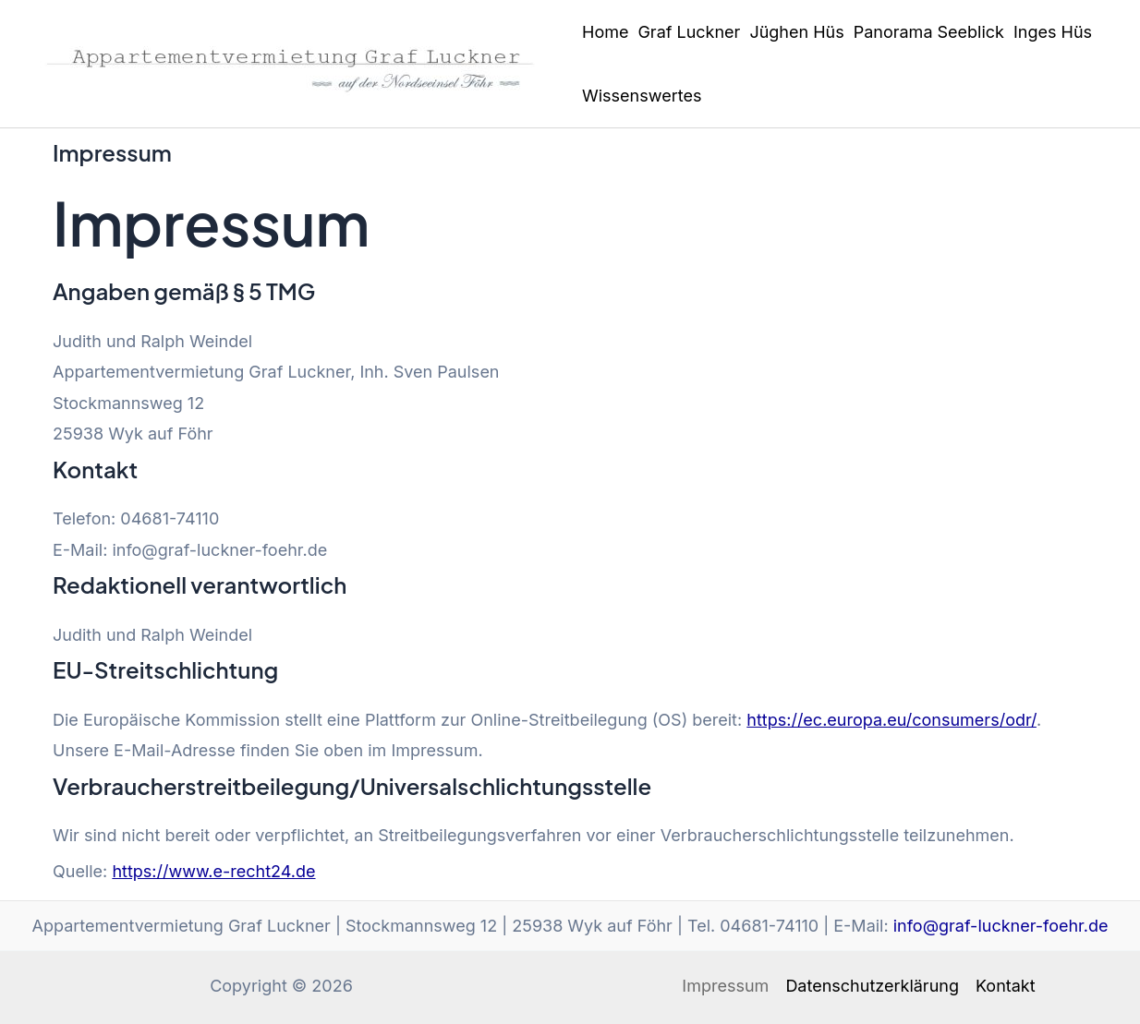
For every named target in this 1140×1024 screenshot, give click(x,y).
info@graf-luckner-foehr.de (1001, 925)
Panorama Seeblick (929, 32)
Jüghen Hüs (796, 32)
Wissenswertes (641, 95)
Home (605, 32)
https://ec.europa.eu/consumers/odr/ (891, 719)
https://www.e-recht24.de (213, 871)
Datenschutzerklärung (872, 985)
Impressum (725, 985)
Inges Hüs (1052, 32)
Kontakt (1006, 985)
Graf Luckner (688, 32)
